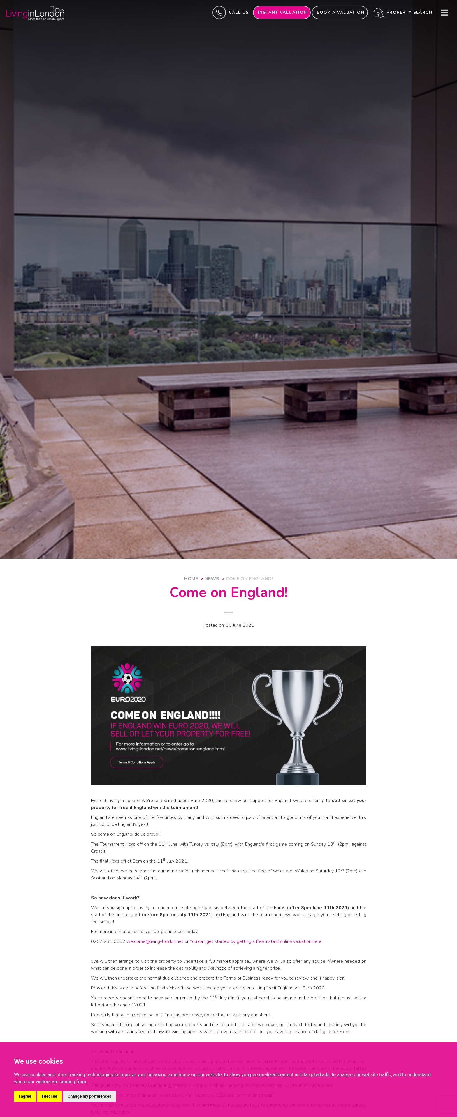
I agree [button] (25, 1096)
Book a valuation (340, 12)
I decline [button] (49, 1096)
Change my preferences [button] (89, 1096)
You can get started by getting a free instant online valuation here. (256, 941)
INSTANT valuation (282, 12)
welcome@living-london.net (154, 941)
